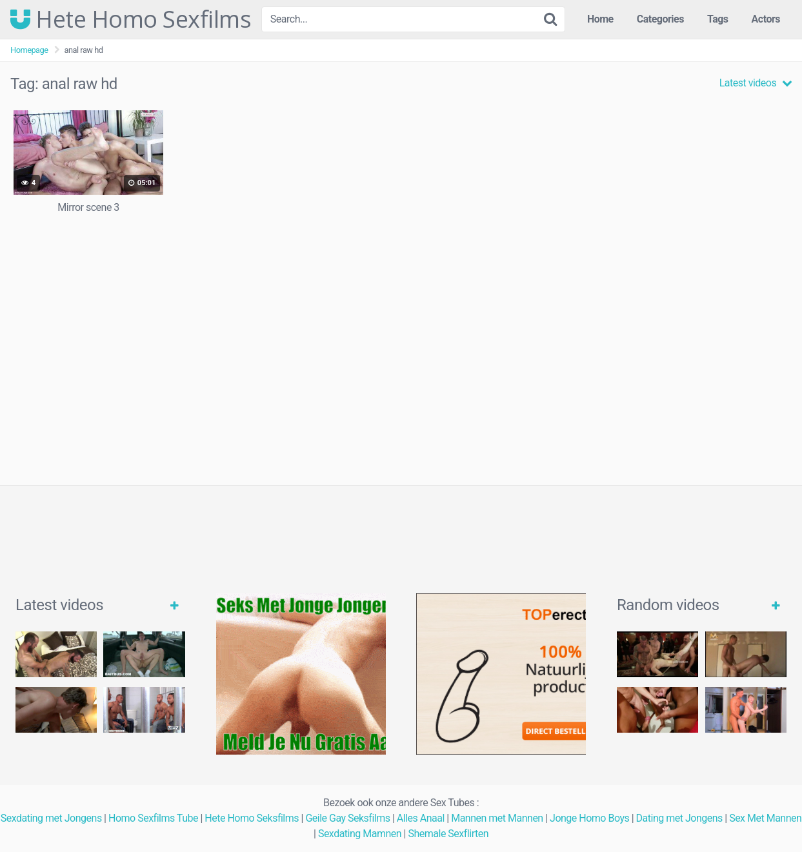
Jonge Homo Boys (589, 818)
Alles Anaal (421, 818)
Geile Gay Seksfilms (347, 818)
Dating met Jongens (679, 818)
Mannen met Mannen (497, 818)
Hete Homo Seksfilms (252, 818)
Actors (766, 19)
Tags (717, 19)
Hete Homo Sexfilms (130, 19)
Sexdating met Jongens (51, 818)
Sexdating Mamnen (359, 833)
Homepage (29, 50)
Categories (660, 19)
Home (600, 19)
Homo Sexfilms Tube (153, 818)
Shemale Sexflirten (448, 833)
